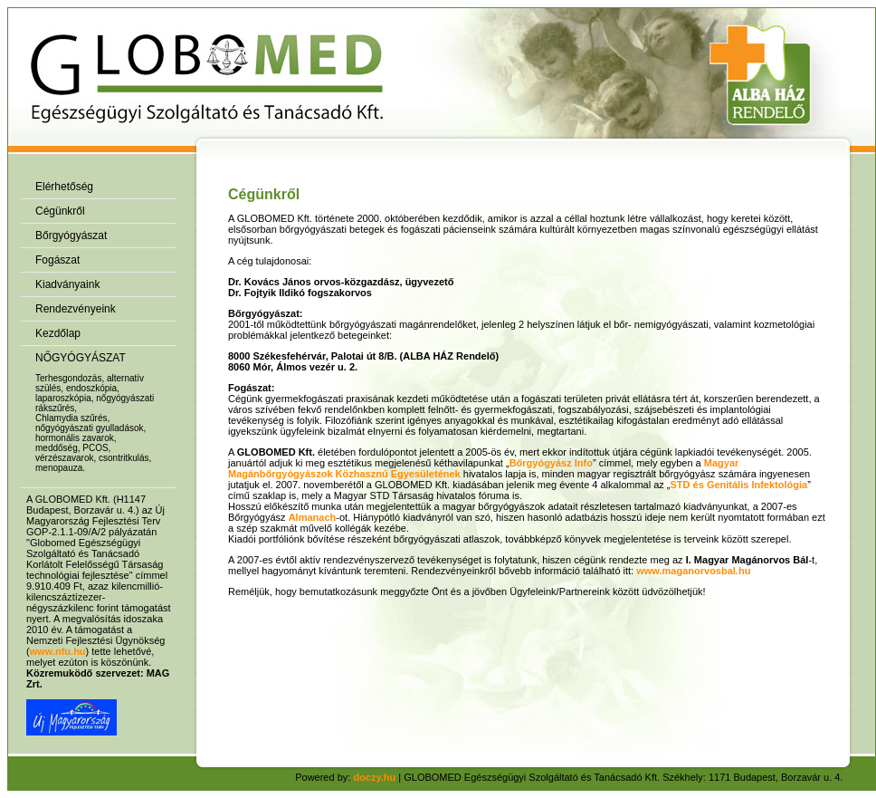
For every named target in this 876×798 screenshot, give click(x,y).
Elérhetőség (64, 186)
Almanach (313, 517)
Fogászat (57, 260)
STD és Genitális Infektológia (739, 484)
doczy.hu (374, 777)
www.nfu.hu (58, 651)
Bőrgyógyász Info (551, 462)
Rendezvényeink (75, 309)
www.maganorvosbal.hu (693, 570)
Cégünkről (60, 211)
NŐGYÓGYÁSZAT (80, 357)
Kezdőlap (58, 333)
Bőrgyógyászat (71, 235)
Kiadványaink (67, 284)
